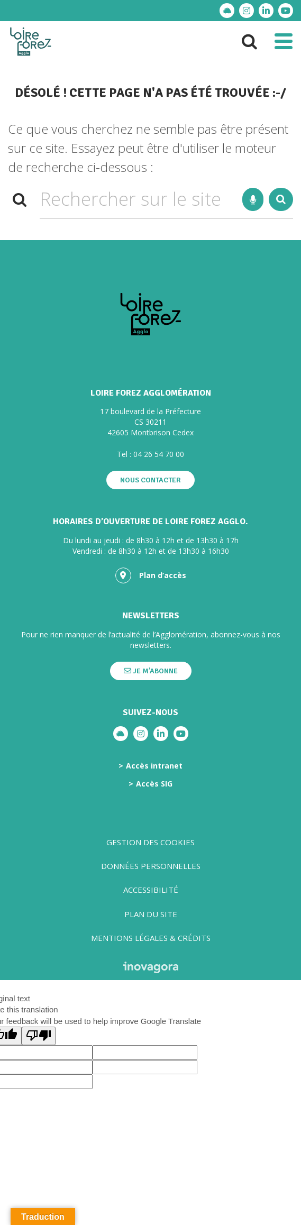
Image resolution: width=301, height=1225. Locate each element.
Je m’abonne (151, 670)
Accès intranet (154, 766)
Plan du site (150, 914)
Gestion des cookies (150, 842)
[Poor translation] (39, 1036)
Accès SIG (154, 784)
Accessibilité (150, 889)
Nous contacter (150, 480)
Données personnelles (150, 866)
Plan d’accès (150, 575)
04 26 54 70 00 (158, 454)
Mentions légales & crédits (151, 938)
